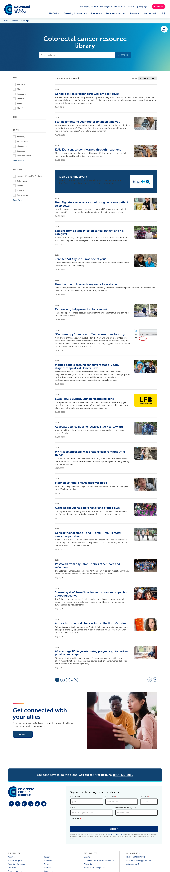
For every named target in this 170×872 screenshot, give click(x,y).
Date (153, 78)
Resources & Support (115, 13)
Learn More (23, 735)
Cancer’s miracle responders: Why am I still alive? (87, 93)
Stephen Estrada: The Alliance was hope (81, 482)
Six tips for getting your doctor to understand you (87, 121)
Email (72, 807)
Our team (12, 867)
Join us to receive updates (94, 867)
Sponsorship (49, 860)
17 (76, 680)
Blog (19, 89)
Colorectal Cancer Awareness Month (99, 860)
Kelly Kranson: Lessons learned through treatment (88, 149)
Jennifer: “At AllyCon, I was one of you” (80, 259)
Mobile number (125, 807)
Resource (21, 84)
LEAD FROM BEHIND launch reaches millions (84, 398)
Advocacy (21, 137)
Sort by (134, 78)
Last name (110, 796)
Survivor (20, 190)
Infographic (21, 94)
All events (88, 864)
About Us (131, 7)
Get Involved (150, 13)
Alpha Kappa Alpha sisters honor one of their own (87, 507)
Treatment (95, 13)
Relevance (144, 78)
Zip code (144, 796)
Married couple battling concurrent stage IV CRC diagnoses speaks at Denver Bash (87, 366)
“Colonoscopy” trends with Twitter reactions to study (90, 334)
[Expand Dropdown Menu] (142, 6)
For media (48, 867)
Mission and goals (15, 860)
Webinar (20, 98)
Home (6, 21)
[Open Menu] (164, 13)
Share (164, 30)
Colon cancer (22, 181)
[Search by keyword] (77, 55)
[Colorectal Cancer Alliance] (17, 9)
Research (134, 13)
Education (21, 151)
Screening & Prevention (74, 13)
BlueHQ (20, 108)
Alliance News (22, 141)
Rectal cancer (22, 195)
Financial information (16, 864)
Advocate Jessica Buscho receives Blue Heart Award (89, 426)
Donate (87, 857)
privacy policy (120, 834)
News (46, 864)
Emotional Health (24, 156)
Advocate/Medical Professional (29, 176)
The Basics (54, 13)
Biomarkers (22, 146)
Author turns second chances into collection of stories (90, 623)
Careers (47, 857)
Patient (20, 185)
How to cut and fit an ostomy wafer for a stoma (86, 284)
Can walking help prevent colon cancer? (81, 309)
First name (75, 796)
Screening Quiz (106, 7)
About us (11, 857)
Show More (17, 160)
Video (19, 103)
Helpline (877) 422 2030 (89, 7)
